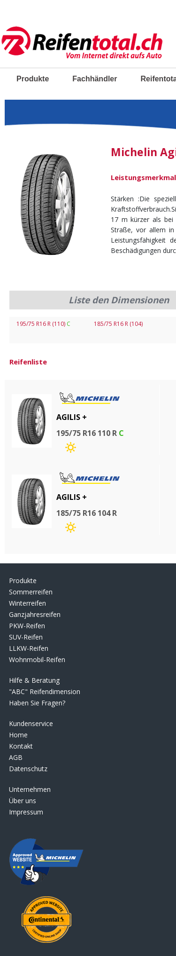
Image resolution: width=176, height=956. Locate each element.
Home (18, 734)
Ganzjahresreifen (35, 614)
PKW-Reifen (27, 625)
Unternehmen (30, 789)
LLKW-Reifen (28, 648)
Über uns (22, 800)
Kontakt (21, 746)
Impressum (26, 811)
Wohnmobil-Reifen (37, 659)
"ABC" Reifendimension (44, 691)
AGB (16, 757)
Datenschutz (28, 768)
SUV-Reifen (26, 636)
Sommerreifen (31, 591)
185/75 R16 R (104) (118, 324)
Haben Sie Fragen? (37, 702)
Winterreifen (27, 603)
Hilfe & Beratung (34, 680)
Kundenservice (31, 723)
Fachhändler (94, 79)
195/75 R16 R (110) (43, 324)
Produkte (32, 79)
